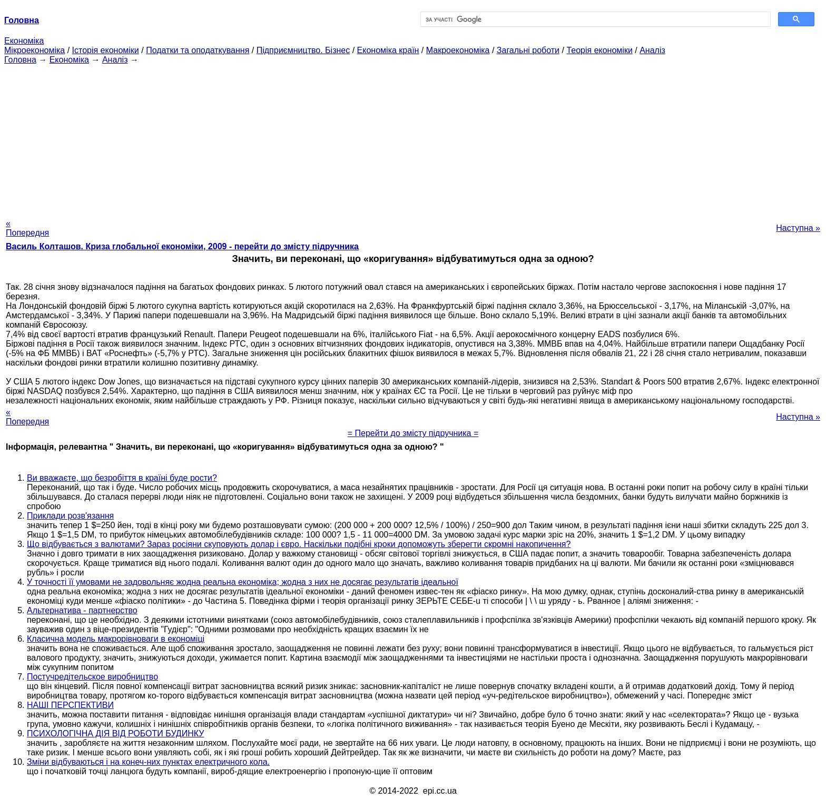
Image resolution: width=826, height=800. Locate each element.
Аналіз (652, 50)
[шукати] (594, 19)
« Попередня (27, 228)
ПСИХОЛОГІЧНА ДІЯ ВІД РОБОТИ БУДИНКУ (115, 733)
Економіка (24, 40)
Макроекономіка (458, 50)
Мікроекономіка (34, 50)
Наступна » (798, 228)
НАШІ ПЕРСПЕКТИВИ (70, 705)
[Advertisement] (413, 138)
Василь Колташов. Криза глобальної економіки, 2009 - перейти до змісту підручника (182, 246)
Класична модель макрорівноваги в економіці (115, 638)
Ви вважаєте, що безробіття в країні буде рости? (122, 477)
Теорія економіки (599, 50)
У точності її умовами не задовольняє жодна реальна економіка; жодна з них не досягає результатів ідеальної (242, 582)
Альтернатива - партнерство (82, 610)
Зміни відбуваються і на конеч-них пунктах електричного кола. (148, 761)
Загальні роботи (528, 50)
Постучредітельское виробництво (92, 676)
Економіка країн (388, 50)
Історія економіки (105, 50)
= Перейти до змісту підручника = (413, 433)
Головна (20, 59)
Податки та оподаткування (197, 50)
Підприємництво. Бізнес (303, 50)
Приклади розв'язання (70, 515)
